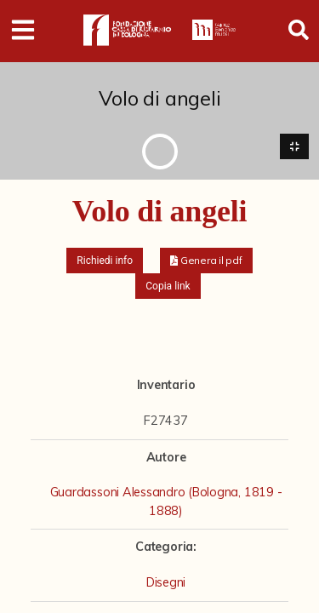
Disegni (165, 582)
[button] (206, 260)
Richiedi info (105, 260)
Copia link (167, 286)
